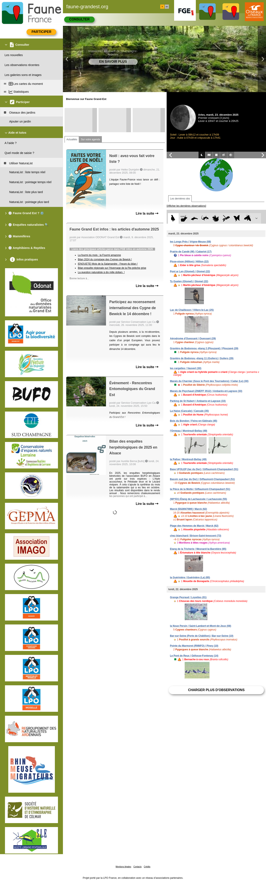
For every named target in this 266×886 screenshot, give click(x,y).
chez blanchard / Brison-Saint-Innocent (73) (195, 535)
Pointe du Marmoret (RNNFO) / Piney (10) (194, 645)
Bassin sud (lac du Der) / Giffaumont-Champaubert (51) (202, 479)
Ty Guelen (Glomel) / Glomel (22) (189, 281)
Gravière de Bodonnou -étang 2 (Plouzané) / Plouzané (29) (204, 348)
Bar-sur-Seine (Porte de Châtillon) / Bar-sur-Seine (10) (201, 635)
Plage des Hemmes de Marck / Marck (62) (194, 525)
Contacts (137, 867)
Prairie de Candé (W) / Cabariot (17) (191, 251)
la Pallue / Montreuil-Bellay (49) (188, 459)
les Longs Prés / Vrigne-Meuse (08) (190, 241)
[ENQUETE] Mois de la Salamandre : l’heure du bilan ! (108, 263)
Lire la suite (147, 213)
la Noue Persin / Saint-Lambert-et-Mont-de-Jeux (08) (200, 625)
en (167, 7)
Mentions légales (123, 867)
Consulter (79, 19)
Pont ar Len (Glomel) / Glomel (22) (190, 271)
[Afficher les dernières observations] (186, 205)
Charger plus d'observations (216, 690)
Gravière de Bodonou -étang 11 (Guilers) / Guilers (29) (202, 358)
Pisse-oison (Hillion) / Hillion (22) (189, 261)
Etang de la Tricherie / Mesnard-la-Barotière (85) (198, 548)
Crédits (147, 867)
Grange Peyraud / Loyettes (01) (188, 597)
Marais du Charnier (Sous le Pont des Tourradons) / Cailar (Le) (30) (209, 381)
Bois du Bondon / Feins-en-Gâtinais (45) (193, 420)
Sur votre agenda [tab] (90, 139)
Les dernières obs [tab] (180, 198)
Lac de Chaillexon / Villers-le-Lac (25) (192, 310)
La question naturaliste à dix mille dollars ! (101, 272)
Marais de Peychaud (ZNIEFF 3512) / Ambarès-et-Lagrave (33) (206, 391)
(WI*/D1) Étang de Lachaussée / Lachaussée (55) (198, 499)
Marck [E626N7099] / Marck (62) (188, 509)
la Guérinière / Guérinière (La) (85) (190, 577)
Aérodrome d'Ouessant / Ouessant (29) (193, 338)
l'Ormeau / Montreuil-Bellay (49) (188, 430)
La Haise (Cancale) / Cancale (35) (189, 410)
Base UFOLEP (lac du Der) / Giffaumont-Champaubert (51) (204, 469)
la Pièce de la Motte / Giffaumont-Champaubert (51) (200, 489)
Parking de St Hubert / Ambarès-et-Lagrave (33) (198, 401)
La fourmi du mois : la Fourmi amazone (99, 255)
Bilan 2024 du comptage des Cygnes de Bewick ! (105, 259)
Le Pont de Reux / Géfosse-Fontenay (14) (194, 655)
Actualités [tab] (71, 139)
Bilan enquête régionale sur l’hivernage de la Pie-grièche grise (112, 268)
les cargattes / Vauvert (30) (185, 368)
